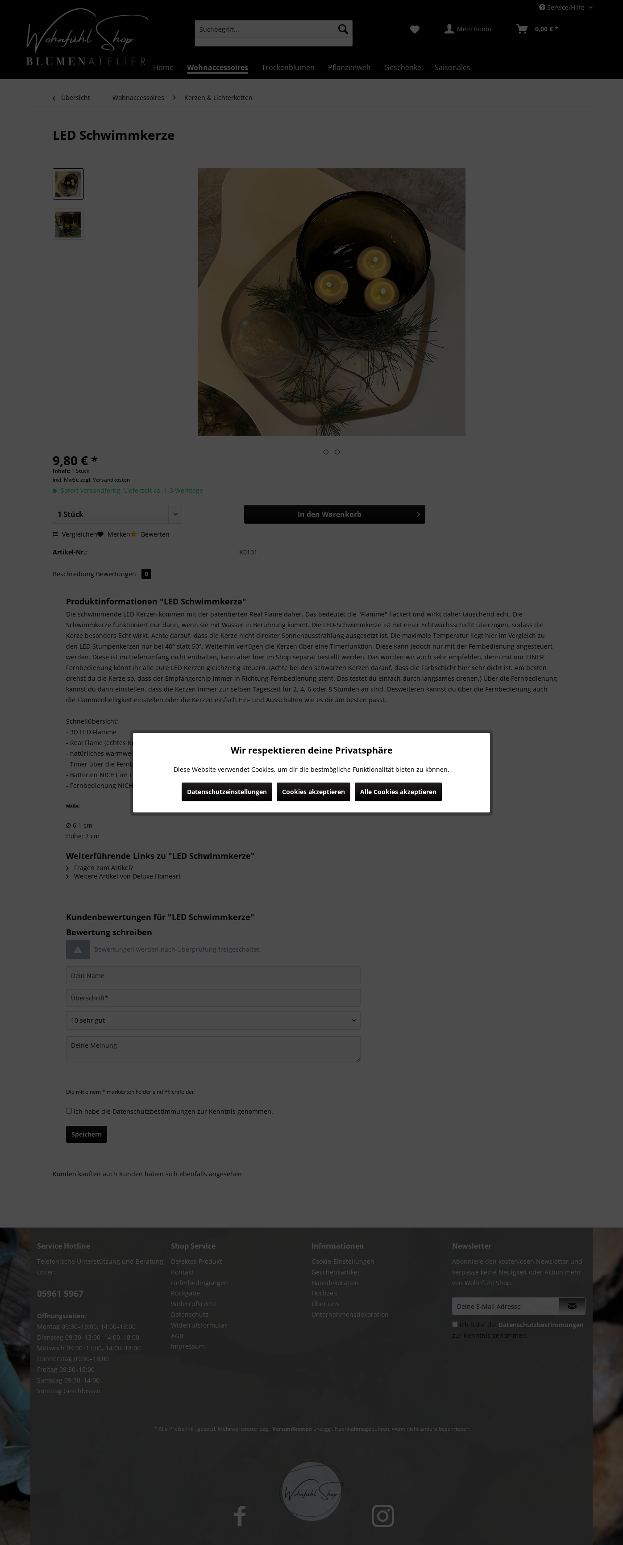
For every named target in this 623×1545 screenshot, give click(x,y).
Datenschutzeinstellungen (227, 791)
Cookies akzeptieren (313, 791)
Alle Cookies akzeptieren (398, 791)
